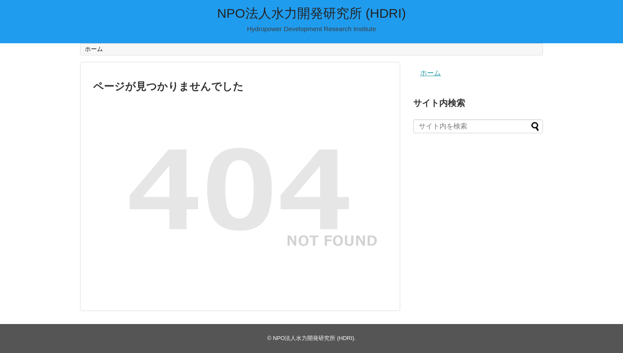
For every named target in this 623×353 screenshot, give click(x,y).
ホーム (94, 48)
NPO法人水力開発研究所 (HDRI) (311, 13)
